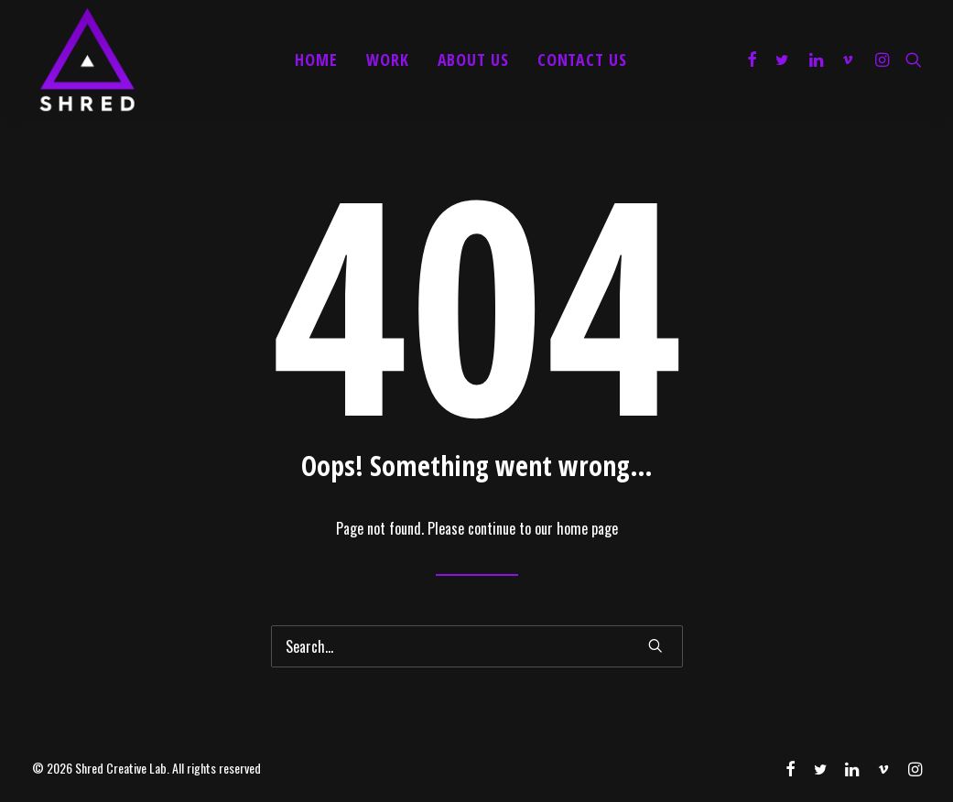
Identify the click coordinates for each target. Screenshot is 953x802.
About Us (473, 59)
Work (387, 59)
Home (316, 59)
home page (587, 528)
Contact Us (582, 59)
